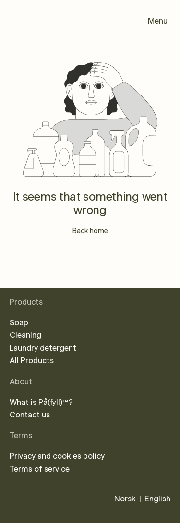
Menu (158, 21)
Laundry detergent (43, 348)
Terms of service (40, 469)
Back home (90, 231)
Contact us (30, 415)
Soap (19, 323)
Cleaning (25, 335)
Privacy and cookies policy (57, 456)
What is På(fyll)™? (41, 402)
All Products (32, 361)
